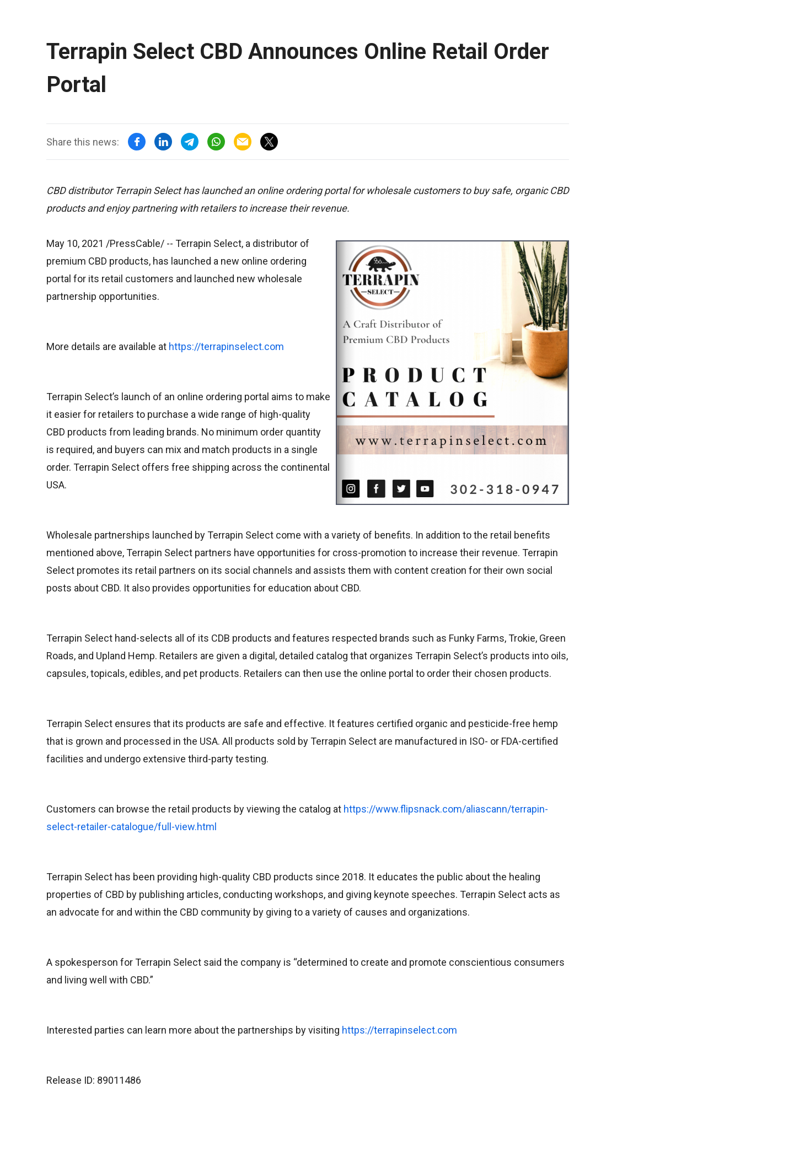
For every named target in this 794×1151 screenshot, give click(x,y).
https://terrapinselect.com (226, 346)
